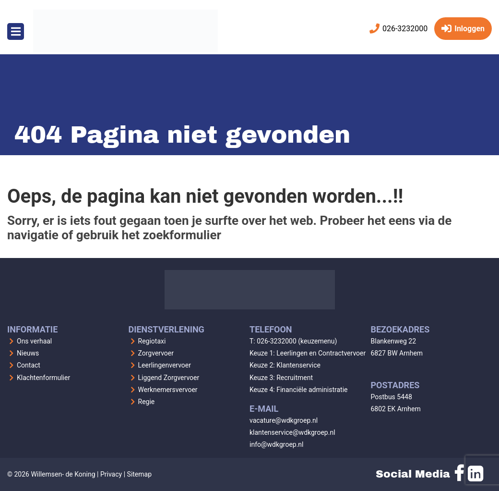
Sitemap (139, 474)
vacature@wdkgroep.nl (284, 420)
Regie (146, 401)
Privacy (111, 474)
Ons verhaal (34, 341)
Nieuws (28, 353)
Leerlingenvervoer (164, 365)
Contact (28, 365)
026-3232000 (398, 28)
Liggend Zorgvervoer (169, 377)
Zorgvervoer (156, 353)
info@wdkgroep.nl (277, 444)
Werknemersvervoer (168, 389)
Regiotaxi (152, 341)
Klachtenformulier (43, 377)
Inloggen (463, 29)
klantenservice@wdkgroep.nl (292, 432)
